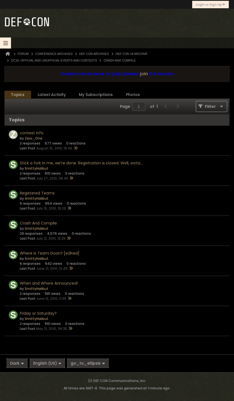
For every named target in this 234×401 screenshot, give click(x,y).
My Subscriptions (96, 94)
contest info (31, 133)
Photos (133, 94)
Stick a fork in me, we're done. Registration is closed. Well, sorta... (81, 163)
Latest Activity (52, 94)
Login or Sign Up (210, 4)
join (144, 74)
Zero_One (33, 138)
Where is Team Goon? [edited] (49, 253)
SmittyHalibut (36, 168)
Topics (17, 94)
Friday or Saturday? (38, 313)
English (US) (47, 363)
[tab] (17, 95)
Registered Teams (37, 193)
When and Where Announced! (49, 283)
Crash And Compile (38, 223)
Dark (17, 363)
